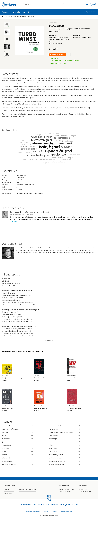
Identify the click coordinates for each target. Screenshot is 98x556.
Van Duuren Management (25, 185)
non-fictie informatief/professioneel (64, 432)
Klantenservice (9, 485)
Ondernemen (38, 194)
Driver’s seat (71, 378)
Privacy (46, 511)
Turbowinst (31, 16)
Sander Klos (53, 23)
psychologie (64, 439)
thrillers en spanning (64, 458)
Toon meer (48, 340)
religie (64, 445)
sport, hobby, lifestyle (64, 455)
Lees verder (13, 222)
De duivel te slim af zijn (74, 408)
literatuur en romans (17, 464)
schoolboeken (64, 448)
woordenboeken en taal (64, 464)
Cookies (55, 511)
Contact (6, 489)
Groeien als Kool (7, 408)
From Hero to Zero (40, 378)
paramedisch (64, 435)
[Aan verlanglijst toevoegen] (69, 54)
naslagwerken (64, 429)
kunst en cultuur (17, 461)
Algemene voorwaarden (33, 511)
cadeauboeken (17, 426)
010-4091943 (92, 12)
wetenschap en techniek (64, 461)
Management (87, 37)
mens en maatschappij (64, 426)
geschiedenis (17, 445)
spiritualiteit (64, 451)
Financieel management (19, 16)
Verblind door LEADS (40, 408)
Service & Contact (66, 511)
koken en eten (17, 458)
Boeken (8, 16)
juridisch (17, 455)
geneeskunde (17, 442)
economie (17, 432)
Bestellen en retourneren (27, 489)
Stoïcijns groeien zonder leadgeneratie (14, 378)
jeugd (17, 451)
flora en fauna (17, 439)
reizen (64, 442)
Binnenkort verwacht (21, 12)
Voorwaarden (8, 493)
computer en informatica (17, 429)
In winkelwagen (57, 54)
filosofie (17, 435)
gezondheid (17, 448)
